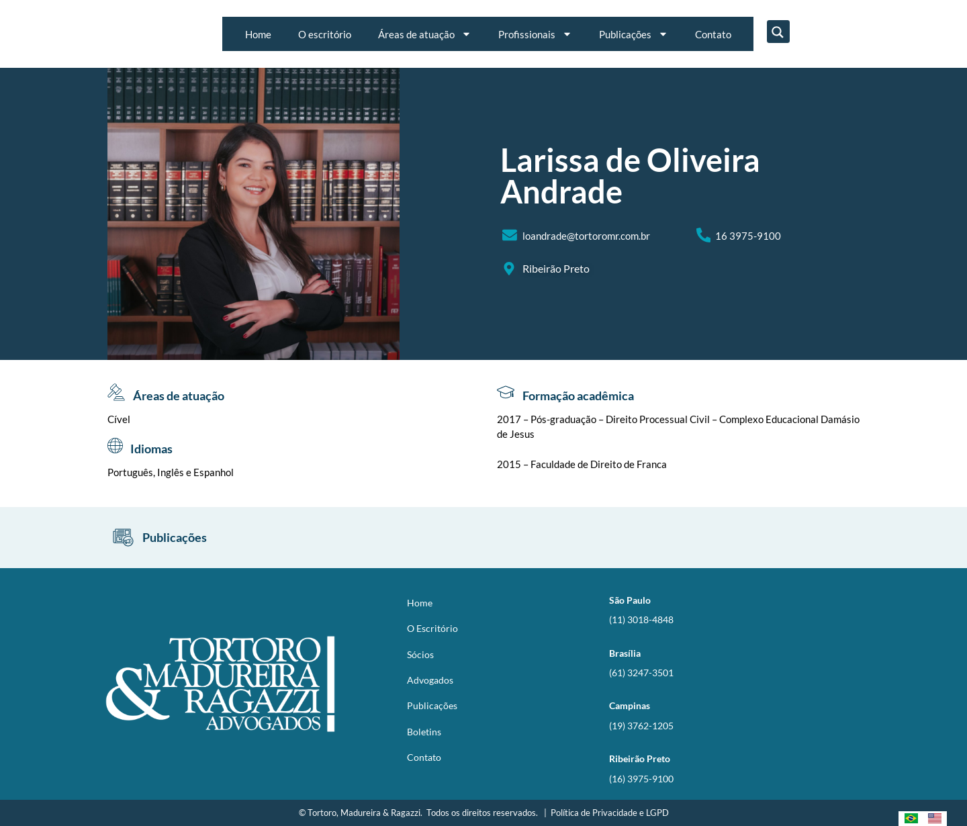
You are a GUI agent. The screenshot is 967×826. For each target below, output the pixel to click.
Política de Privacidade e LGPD (610, 812)
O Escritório (432, 628)
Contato (713, 34)
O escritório (324, 34)
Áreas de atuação (424, 34)
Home (258, 34)
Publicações (633, 34)
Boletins (424, 731)
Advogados (430, 680)
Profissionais (535, 34)
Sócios (420, 654)
